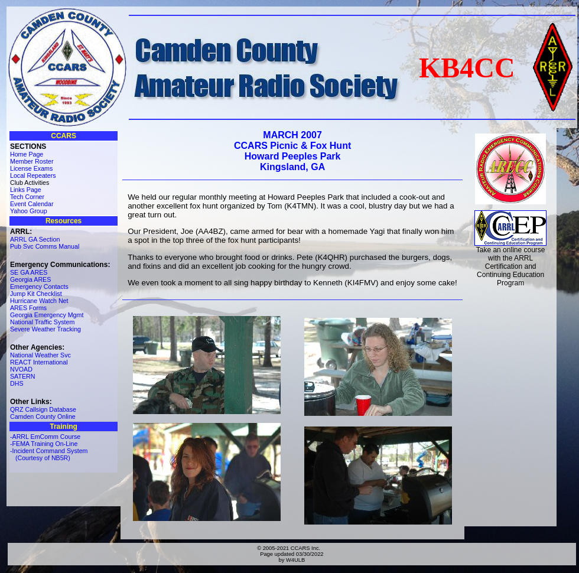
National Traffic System (42, 321)
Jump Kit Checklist (36, 293)
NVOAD (21, 369)
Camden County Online (43, 416)
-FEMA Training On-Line (43, 443)
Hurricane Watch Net (39, 300)
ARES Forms (28, 307)
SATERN (22, 376)
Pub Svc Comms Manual (44, 246)
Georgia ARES (30, 279)
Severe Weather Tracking (45, 329)
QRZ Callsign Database (43, 409)
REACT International (39, 362)
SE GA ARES (28, 272)
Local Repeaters (33, 175)
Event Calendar (31, 203)
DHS (17, 383)
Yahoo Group (28, 210)
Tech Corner (27, 196)
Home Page (26, 154)
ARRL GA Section (35, 239)
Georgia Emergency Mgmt (46, 314)
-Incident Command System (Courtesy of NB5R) (48, 454)
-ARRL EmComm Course (45, 436)
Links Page (25, 189)
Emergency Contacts (39, 286)
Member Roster (31, 161)
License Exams (31, 168)
